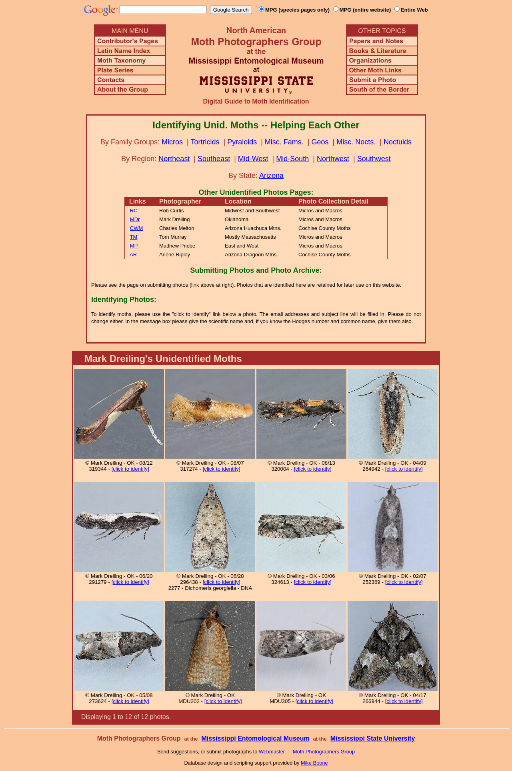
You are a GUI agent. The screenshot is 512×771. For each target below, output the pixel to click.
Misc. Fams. (284, 142)
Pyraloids (242, 142)
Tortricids (204, 142)
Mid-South (292, 159)
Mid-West (253, 159)
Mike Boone (314, 763)
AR (133, 255)
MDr (135, 219)
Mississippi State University (372, 738)
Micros (172, 142)
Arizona (271, 176)
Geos (320, 142)
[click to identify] (130, 469)
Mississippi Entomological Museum (255, 738)
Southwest (374, 159)
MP (134, 246)
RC (134, 211)
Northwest (333, 159)
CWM (136, 228)
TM (134, 237)
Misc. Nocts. (356, 142)
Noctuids (398, 142)
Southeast (214, 159)
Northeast (174, 159)
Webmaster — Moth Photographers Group (307, 752)
